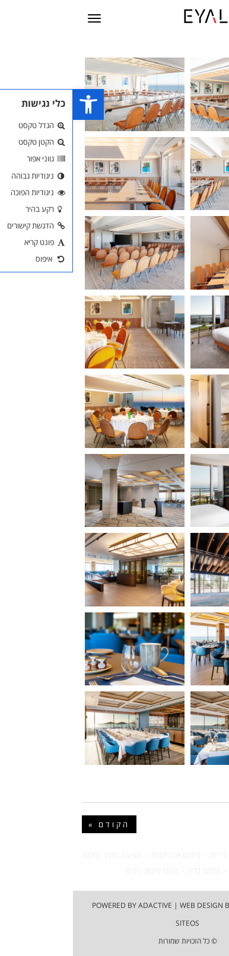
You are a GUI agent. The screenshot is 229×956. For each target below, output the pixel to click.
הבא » (198, 824)
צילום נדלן (131, 870)
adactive (82, 905)
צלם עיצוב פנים (79, 870)
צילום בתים (201, 854)
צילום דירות (155, 854)
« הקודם (36, 824)
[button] (15, 104)
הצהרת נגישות (189, 905)
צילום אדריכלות (103, 854)
